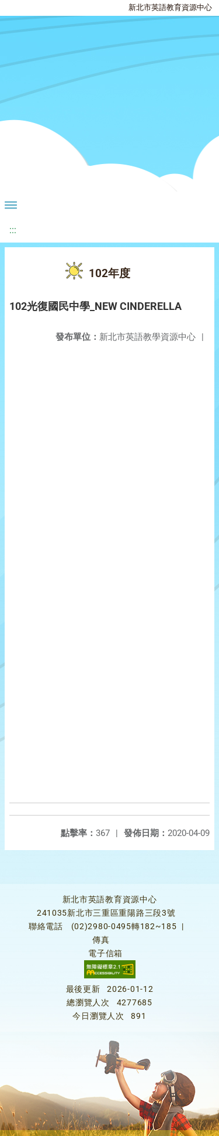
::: (12, 230)
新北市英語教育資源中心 (170, 7)
